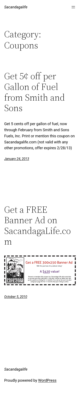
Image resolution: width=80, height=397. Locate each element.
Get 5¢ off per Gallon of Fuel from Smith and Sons (34, 92)
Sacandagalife (15, 7)
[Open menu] (73, 7)
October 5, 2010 (15, 297)
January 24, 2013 (16, 159)
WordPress (47, 380)
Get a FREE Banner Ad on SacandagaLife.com (37, 225)
